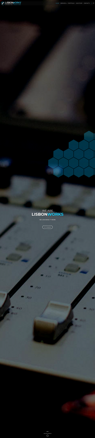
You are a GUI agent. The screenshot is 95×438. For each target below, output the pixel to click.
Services (63, 3)
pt (93, 3)
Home (57, 3)
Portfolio (71, 3)
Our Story (79, 3)
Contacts (87, 3)
